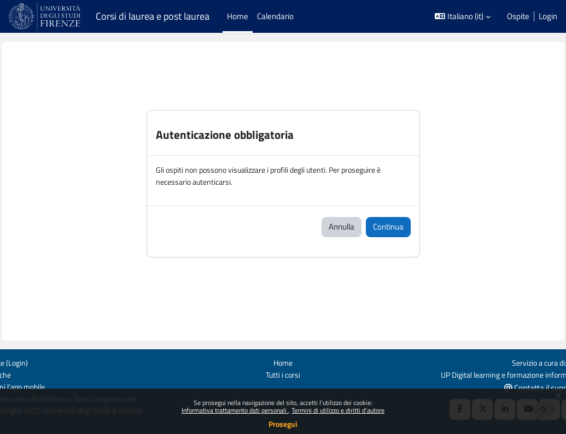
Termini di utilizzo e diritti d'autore (337, 410)
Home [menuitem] (237, 16)
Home (283, 361)
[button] (463, 16)
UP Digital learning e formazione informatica (481, 374)
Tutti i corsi (283, 374)
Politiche (23, 374)
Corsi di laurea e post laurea (152, 16)
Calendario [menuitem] (275, 16)
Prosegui (283, 424)
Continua (388, 227)
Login (548, 16)
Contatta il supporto (518, 386)
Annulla (341, 227)
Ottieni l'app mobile (41, 386)
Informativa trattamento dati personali (235, 410)
